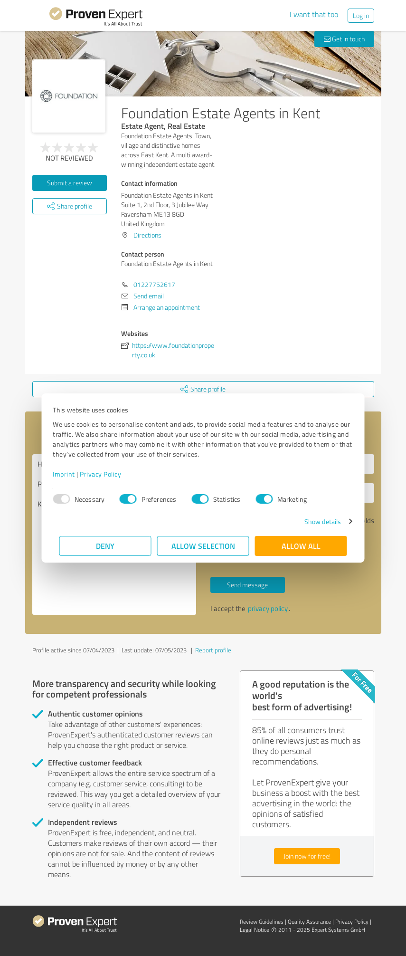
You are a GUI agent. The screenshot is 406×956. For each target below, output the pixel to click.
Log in (361, 15)
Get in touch (344, 38)
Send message (247, 584)
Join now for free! (306, 855)
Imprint (70, 473)
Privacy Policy (107, 473)
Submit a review (69, 182)
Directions (147, 234)
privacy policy (268, 608)
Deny (105, 545)
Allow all (301, 545)
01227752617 (154, 284)
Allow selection (203, 545)
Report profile (213, 650)
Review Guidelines (261, 922)
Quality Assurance (309, 922)
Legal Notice (254, 930)
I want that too (314, 14)
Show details (316, 521)
